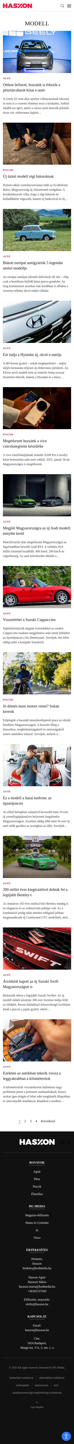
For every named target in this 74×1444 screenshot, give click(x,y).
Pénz (37, 1179)
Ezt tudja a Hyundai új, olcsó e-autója (32, 354)
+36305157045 (37, 1291)
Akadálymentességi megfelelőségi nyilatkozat (36, 1392)
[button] (62, 5)
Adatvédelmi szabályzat (52, 1377)
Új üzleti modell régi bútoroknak (28, 176)
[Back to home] (17, 5)
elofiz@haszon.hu (37, 1304)
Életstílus (37, 1194)
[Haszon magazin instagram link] (62, 1141)
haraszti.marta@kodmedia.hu (37, 1286)
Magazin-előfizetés (37, 1215)
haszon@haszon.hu (37, 1330)
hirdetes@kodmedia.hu (37, 1268)
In (37, 1230)
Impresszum (41, 1385)
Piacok (37, 1186)
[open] (66, 1436)
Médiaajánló (22, 1385)
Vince (36, 1237)
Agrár (36, 1171)
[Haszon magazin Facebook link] (69, 1141)
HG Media (59, 1367)
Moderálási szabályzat (21, 1377)
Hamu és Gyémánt (36, 1222)
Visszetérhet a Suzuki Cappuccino (29, 620)
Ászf (56, 1385)
